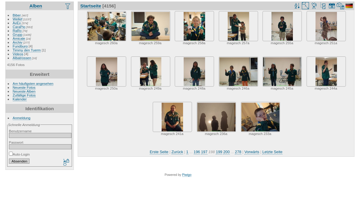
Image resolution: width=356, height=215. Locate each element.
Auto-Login (19, 154)
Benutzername (20, 131)
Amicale (19, 38)
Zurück (177, 152)
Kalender (20, 99)
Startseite (90, 5)
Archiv (18, 42)
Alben (35, 5)
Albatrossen (22, 58)
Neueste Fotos (24, 87)
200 (226, 152)
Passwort (16, 142)
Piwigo (186, 174)
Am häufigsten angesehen (33, 83)
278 (238, 152)
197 (204, 152)
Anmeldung (22, 118)
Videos (18, 54)
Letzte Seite (272, 152)
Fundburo (20, 46)
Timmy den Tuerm (27, 50)
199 (219, 152)
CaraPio (19, 27)
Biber (17, 15)
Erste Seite (159, 152)
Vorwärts (251, 152)
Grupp (18, 34)
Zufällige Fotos (24, 95)
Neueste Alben (24, 91)
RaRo (17, 31)
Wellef (17, 19)
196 (197, 152)
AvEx (17, 23)
